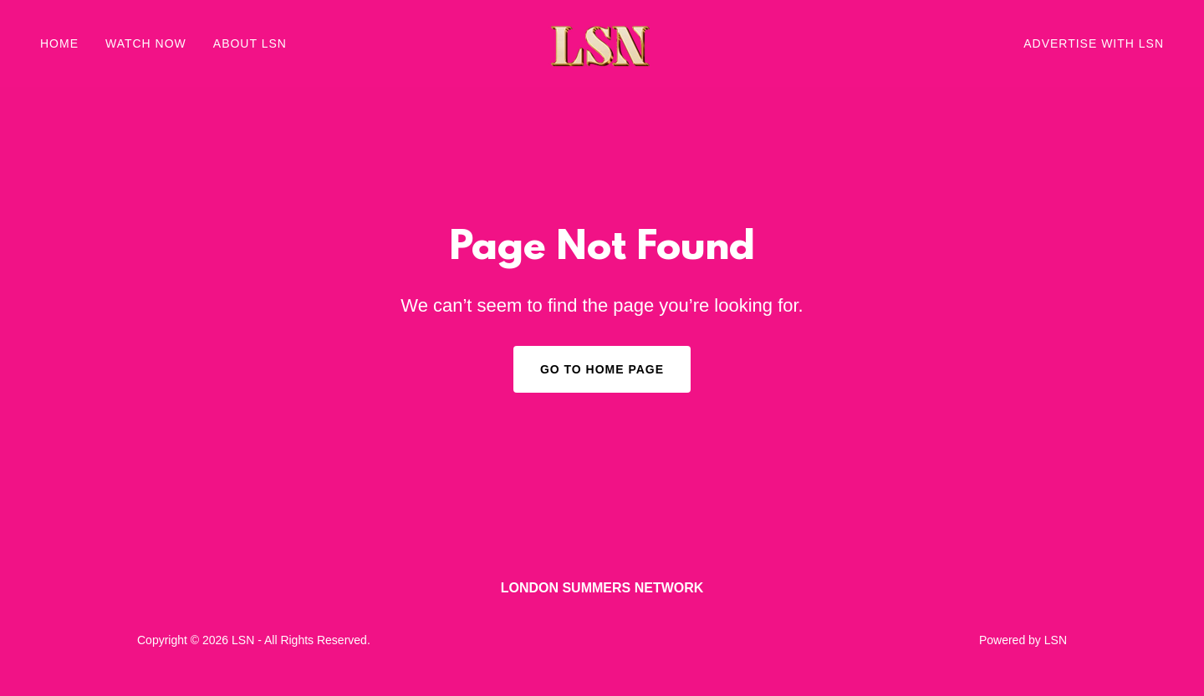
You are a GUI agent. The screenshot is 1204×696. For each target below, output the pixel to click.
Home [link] (59, 43)
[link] (602, 42)
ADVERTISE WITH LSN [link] (1093, 43)
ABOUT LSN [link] (250, 43)
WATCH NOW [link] (145, 43)
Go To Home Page (602, 369)
